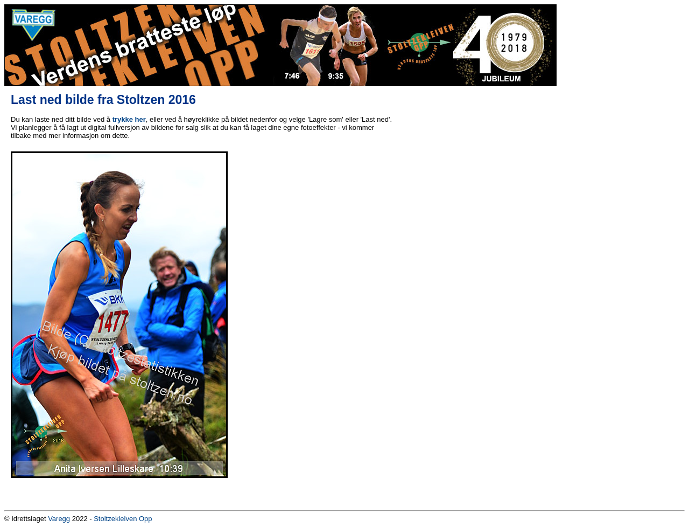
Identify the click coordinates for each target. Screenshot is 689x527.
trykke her (129, 119)
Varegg (59, 519)
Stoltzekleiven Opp (123, 519)
